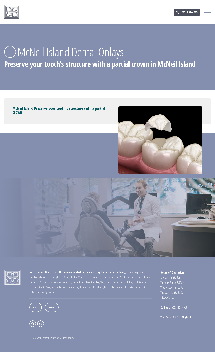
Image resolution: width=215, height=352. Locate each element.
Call (35, 307)
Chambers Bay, (73, 287)
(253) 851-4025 (187, 12)
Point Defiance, (140, 282)
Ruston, (123, 282)
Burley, (74, 277)
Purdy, (117, 277)
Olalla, (88, 277)
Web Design (166, 317)
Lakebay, (42, 277)
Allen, (130, 277)
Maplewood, (140, 272)
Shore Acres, (56, 282)
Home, (50, 277)
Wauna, (81, 277)
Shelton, (124, 277)
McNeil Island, (110, 287)
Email (52, 307)
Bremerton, (34, 282)
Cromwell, (115, 282)
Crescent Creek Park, (81, 282)
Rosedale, (33, 277)
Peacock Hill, (96, 277)
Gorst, (148, 277)
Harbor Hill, (67, 282)
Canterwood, (108, 277)
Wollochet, (105, 282)
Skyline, (32, 287)
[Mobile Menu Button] (207, 13)
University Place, (44, 287)
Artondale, (95, 282)
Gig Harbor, (45, 282)
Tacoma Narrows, (58, 287)
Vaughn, (56, 277)
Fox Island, (99, 287)
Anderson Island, (87, 287)
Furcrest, (130, 272)
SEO (176, 317)
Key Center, (66, 277)
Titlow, (130, 282)
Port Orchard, (139, 277)
